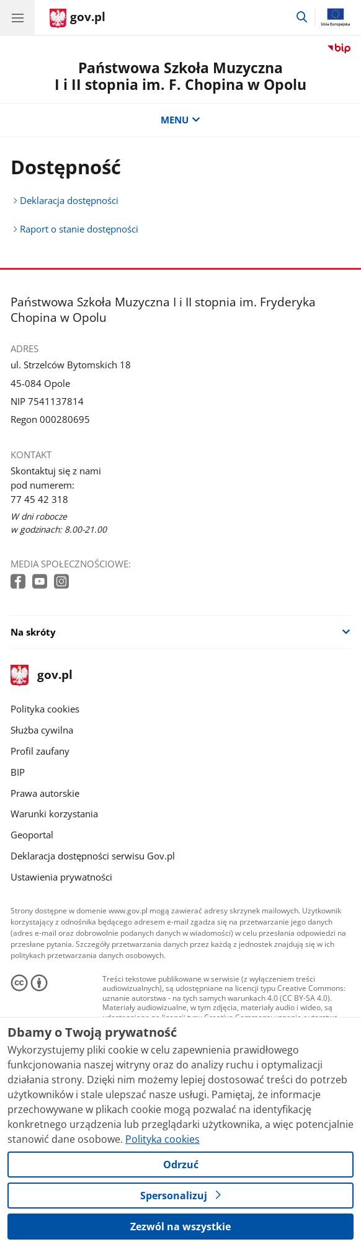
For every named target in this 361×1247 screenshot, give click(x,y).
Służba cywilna (42, 730)
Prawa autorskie (45, 793)
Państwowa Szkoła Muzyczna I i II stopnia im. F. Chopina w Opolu (180, 76)
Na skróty (33, 632)
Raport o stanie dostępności (79, 229)
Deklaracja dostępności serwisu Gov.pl (93, 856)
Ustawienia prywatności (61, 877)
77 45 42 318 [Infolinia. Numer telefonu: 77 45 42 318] (39, 499)
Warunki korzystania (54, 813)
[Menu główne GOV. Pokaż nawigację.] (17, 17)
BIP (18, 772)
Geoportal (32, 834)
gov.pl (42, 675)
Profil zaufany (40, 751)
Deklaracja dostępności (69, 200)
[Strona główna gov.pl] (77, 19)
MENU (180, 119)
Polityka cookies (45, 709)
